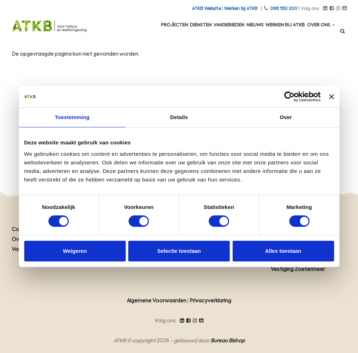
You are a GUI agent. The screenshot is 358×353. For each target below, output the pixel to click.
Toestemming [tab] (72, 117)
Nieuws (245, 33)
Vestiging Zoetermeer (298, 269)
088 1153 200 (283, 9)
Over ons (318, 32)
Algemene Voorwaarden (156, 300)
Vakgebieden (215, 33)
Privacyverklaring (210, 300)
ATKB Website (206, 9)
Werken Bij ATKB (279, 33)
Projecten (152, 33)
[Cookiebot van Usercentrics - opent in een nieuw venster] (289, 96)
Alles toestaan (283, 251)
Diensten (182, 33)
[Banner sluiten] (331, 96)
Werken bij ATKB (241, 9)
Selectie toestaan (179, 251)
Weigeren (75, 251)
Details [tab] (179, 117)
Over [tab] (286, 117)
